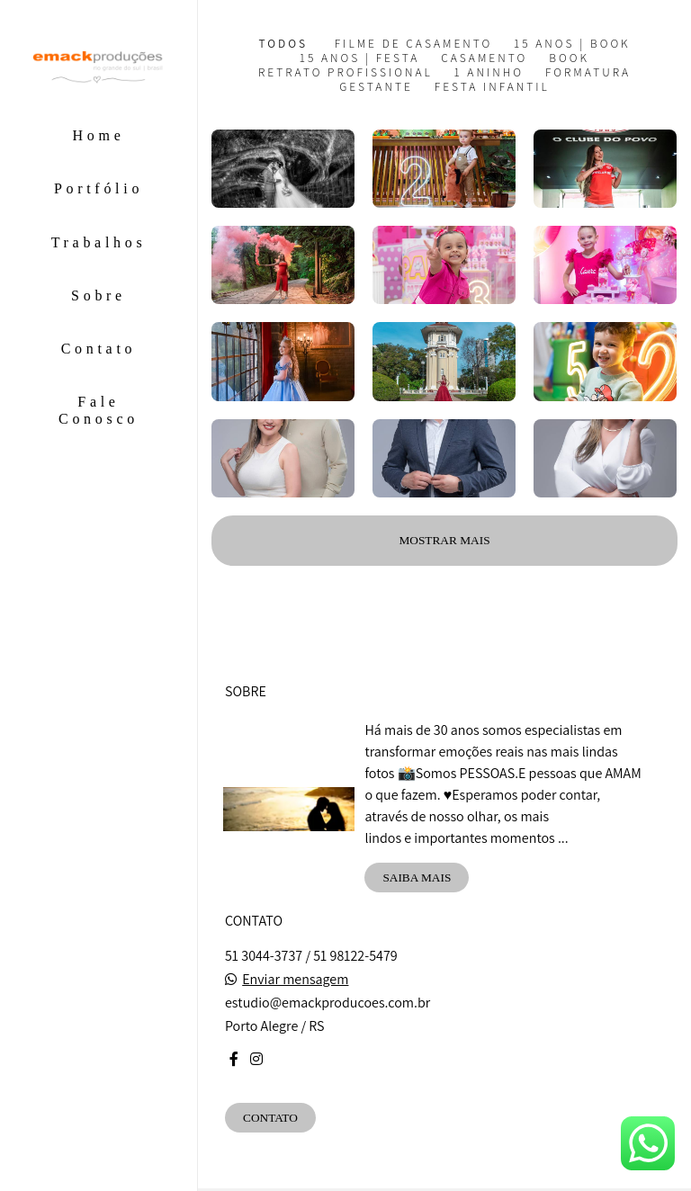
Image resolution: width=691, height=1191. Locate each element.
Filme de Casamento (414, 43)
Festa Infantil (492, 87)
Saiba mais (416, 877)
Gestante (376, 87)
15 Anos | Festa (359, 58)
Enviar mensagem (295, 979)
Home (99, 135)
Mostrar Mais (444, 540)
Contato (99, 348)
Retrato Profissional (345, 72)
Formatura (588, 72)
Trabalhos (99, 242)
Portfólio (98, 188)
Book (569, 58)
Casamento (484, 58)
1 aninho (489, 72)
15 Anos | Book (572, 43)
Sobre (98, 295)
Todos (283, 43)
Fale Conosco (98, 410)
